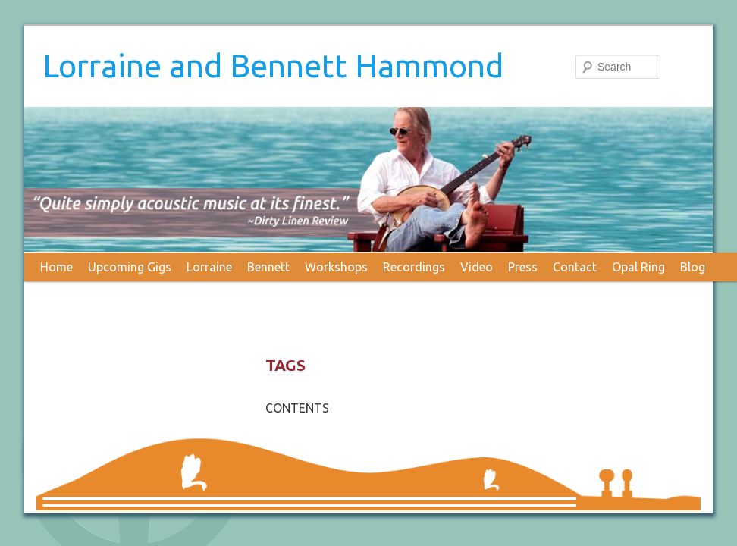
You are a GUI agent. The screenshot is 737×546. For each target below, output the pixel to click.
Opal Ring (638, 267)
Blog (692, 267)
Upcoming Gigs (129, 267)
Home (56, 267)
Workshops (336, 267)
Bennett (268, 267)
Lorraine (209, 267)
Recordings (414, 267)
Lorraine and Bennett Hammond (272, 65)
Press (523, 267)
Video (476, 267)
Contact (575, 267)
